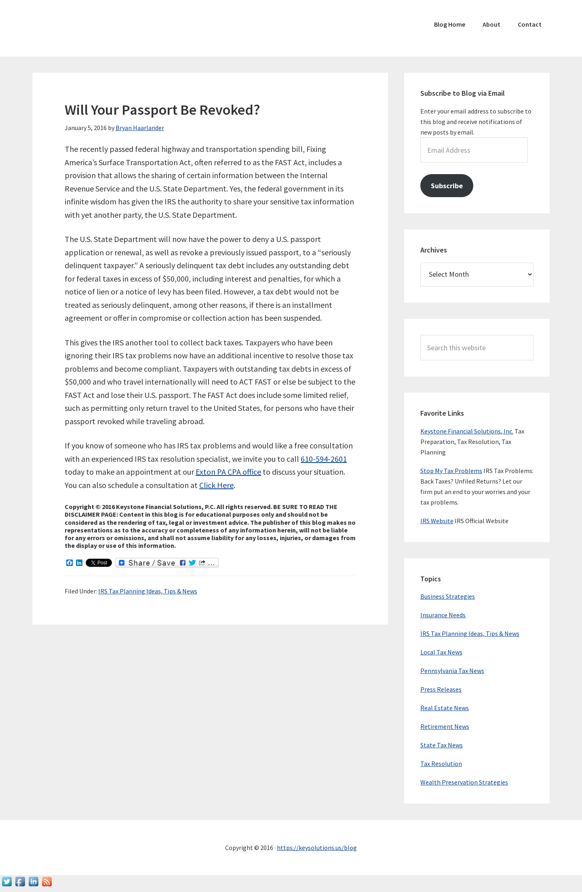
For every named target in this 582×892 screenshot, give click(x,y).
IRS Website (436, 521)
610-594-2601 (324, 459)
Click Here (216, 485)
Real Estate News (444, 708)
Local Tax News (441, 652)
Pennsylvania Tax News (452, 671)
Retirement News (444, 726)
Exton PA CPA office (228, 472)
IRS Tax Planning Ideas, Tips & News (147, 591)
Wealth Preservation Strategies (464, 782)
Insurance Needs (443, 615)
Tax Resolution (441, 763)
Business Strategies (447, 596)
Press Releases (441, 689)
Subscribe (447, 185)
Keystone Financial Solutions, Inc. (466, 431)
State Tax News (441, 745)
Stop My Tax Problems (451, 471)
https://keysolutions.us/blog (317, 848)
